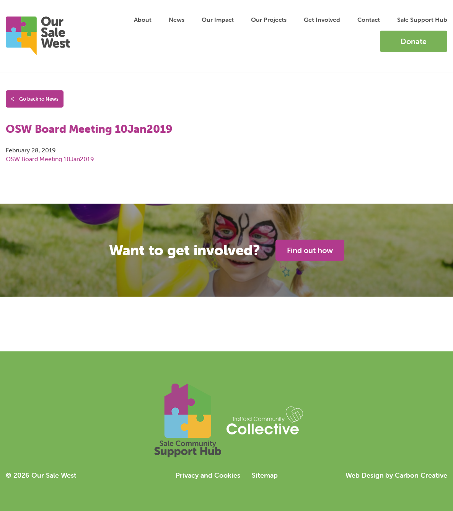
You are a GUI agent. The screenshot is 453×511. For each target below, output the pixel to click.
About (143, 19)
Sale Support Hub (422, 19)
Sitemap (265, 475)
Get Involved (322, 19)
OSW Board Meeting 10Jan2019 (50, 159)
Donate (414, 41)
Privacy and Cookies (208, 475)
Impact (218, 19)
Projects (269, 19)
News (176, 19)
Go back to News (35, 99)
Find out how (310, 250)
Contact (368, 19)
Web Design (364, 475)
